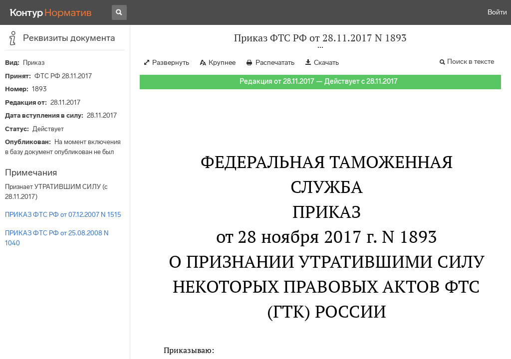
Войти (497, 12)
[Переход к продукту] (51, 12)
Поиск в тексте (470, 61)
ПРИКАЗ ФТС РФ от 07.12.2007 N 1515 (63, 214)
